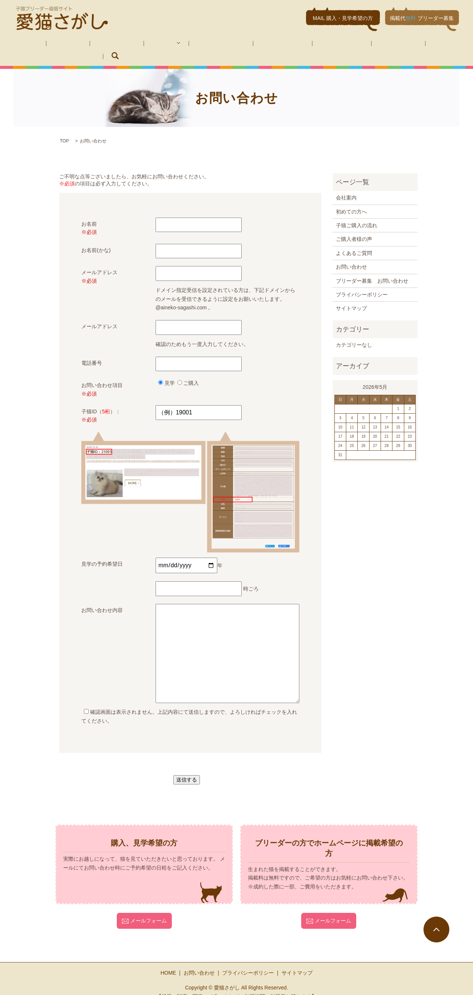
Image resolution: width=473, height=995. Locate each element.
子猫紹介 (133, 44)
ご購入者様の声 (235, 44)
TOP (64, 129)
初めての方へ (95, 44)
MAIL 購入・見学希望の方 (343, 18)
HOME (26, 44)
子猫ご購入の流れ (184, 44)
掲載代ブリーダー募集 (422, 18)
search (449, 44)
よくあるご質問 (284, 44)
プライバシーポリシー (362, 283)
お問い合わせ (330, 44)
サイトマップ (351, 297)
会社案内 (57, 44)
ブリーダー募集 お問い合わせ (394, 44)
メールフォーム (144, 909)
